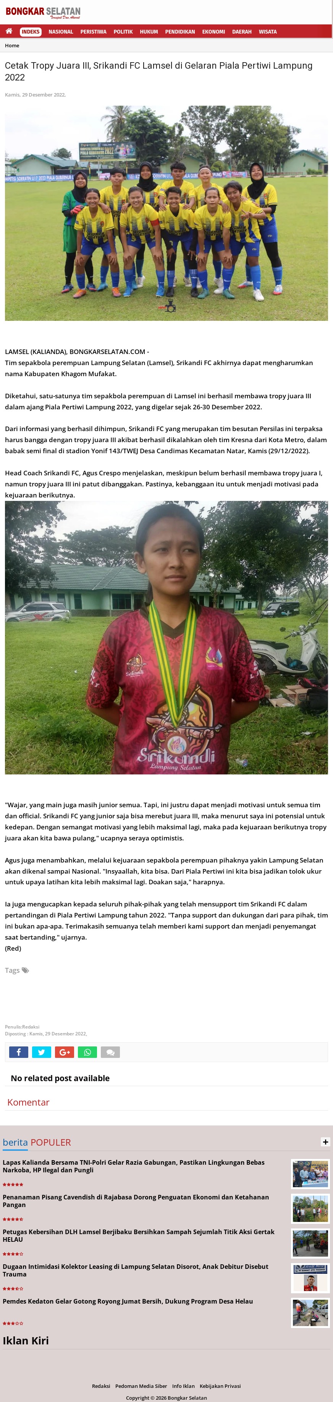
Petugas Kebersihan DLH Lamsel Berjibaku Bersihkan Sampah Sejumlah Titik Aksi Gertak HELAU (139, 1236)
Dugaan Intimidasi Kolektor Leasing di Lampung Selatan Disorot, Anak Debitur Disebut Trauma (135, 1270)
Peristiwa (94, 32)
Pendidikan (180, 32)
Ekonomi (213, 32)
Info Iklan (183, 1386)
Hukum (149, 32)
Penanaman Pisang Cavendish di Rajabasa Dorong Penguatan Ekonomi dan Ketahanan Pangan (136, 1201)
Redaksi (101, 1386)
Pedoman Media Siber (141, 1386)
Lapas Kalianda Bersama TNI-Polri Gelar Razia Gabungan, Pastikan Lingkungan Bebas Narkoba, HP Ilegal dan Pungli (134, 1166)
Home (12, 45)
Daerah (242, 32)
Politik (123, 32)
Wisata (268, 32)
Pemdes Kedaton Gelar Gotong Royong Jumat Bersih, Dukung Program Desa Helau (128, 1301)
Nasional (61, 32)
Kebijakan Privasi (220, 1386)
